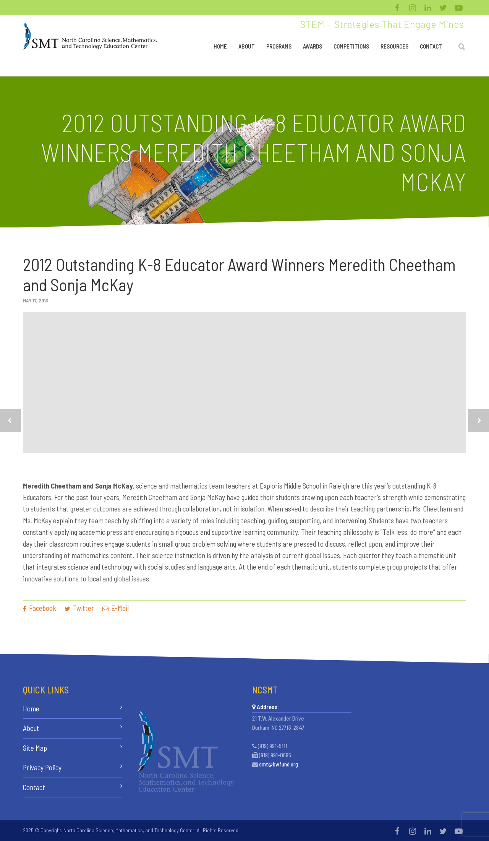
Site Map (35, 748)
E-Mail (115, 608)
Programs (278, 46)
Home (220, 46)
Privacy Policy (42, 767)
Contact (431, 46)
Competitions (351, 46)
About (246, 46)
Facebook (39, 608)
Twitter (79, 608)
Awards (312, 46)
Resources (394, 46)
